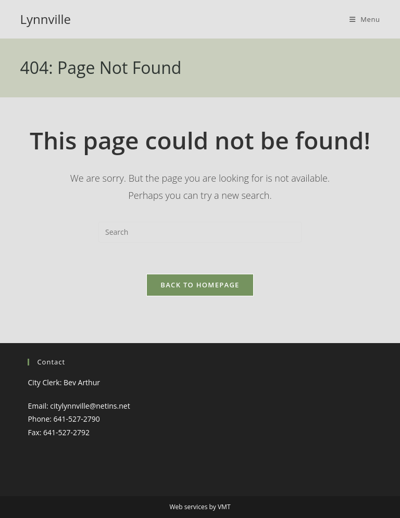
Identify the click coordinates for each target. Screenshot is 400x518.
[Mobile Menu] (364, 19)
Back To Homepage (199, 284)
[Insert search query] (200, 232)
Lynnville (45, 19)
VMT (224, 506)
